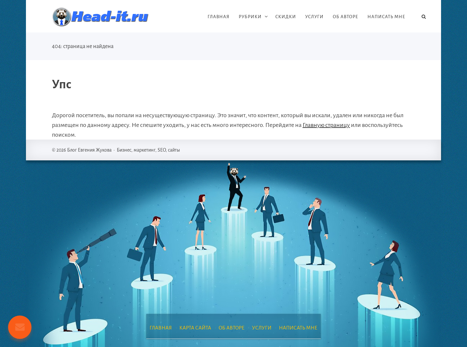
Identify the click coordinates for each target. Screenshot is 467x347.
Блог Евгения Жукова (100, 17)
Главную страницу (326, 125)
